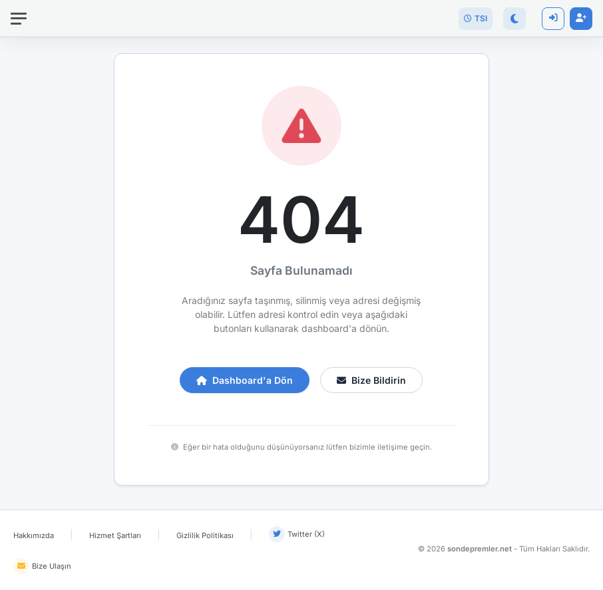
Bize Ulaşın (42, 566)
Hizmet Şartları (115, 535)
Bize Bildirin (371, 380)
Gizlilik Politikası (205, 535)
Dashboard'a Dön (244, 380)
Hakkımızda (33, 535)
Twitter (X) (297, 534)
